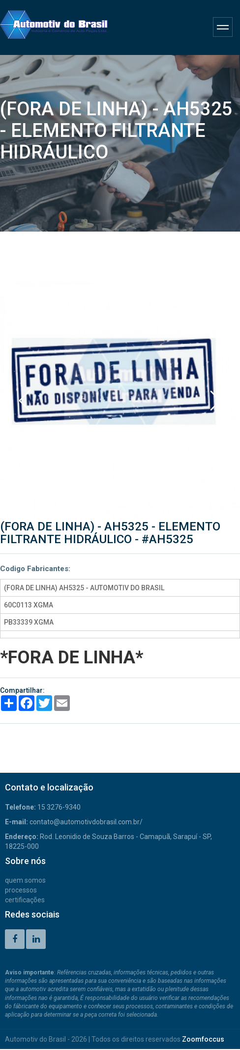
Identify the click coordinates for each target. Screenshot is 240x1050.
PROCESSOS (21, 890)
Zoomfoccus (203, 1039)
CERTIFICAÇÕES (25, 900)
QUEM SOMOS (25, 880)
